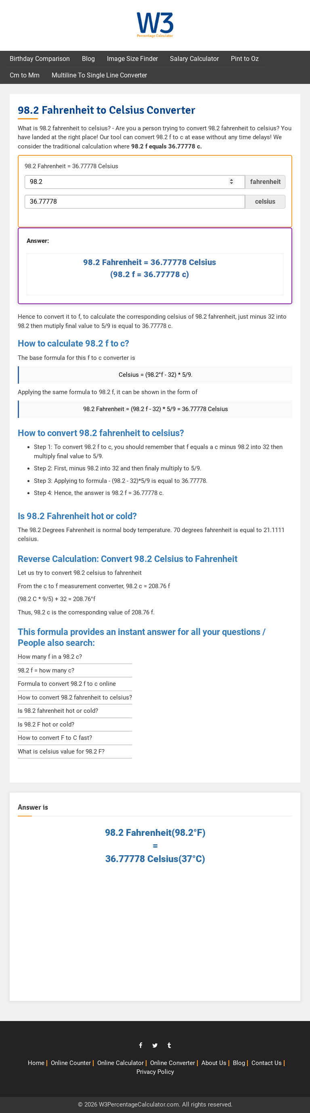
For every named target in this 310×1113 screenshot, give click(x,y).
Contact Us (266, 1063)
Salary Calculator (194, 59)
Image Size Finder (132, 59)
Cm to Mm (25, 75)
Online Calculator (120, 1063)
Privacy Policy (155, 1071)
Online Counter (71, 1063)
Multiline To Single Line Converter (99, 75)
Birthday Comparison (40, 59)
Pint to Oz (245, 59)
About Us (213, 1063)
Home (36, 1063)
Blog (88, 59)
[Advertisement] (155, 936)
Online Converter (172, 1063)
